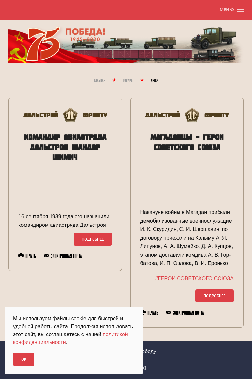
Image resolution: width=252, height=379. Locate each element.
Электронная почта (63, 256)
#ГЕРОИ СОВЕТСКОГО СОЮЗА (194, 278)
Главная (99, 81)
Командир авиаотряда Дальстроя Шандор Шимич (65, 147)
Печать (27, 256)
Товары (128, 81)
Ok (23, 359)
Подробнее (93, 239)
